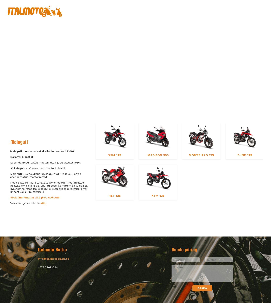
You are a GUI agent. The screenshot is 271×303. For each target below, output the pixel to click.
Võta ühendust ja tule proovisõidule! (35, 197)
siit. (43, 203)
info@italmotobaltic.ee (53, 258)
